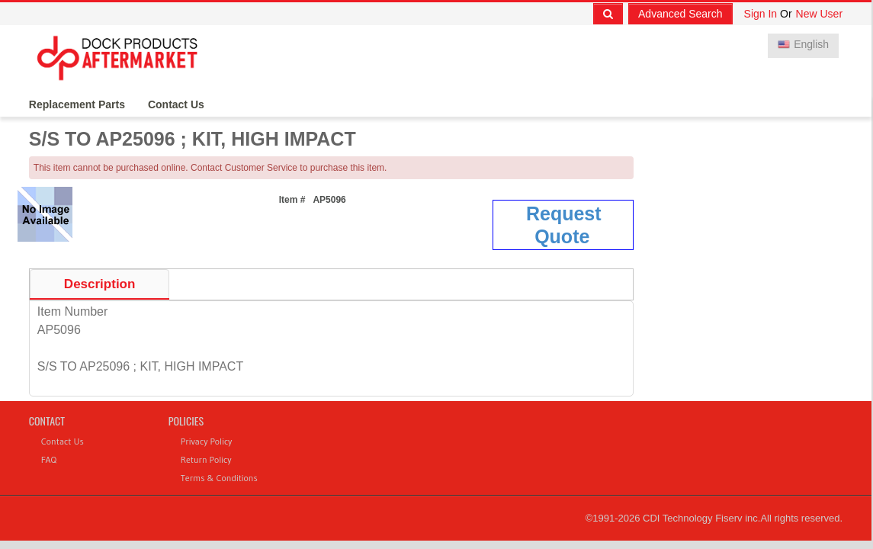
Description (100, 284)
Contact (47, 421)
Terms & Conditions (219, 477)
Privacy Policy (207, 441)
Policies (186, 421)
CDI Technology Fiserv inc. (701, 518)
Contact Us (176, 104)
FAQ (48, 459)
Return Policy (206, 459)
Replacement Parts (77, 104)
